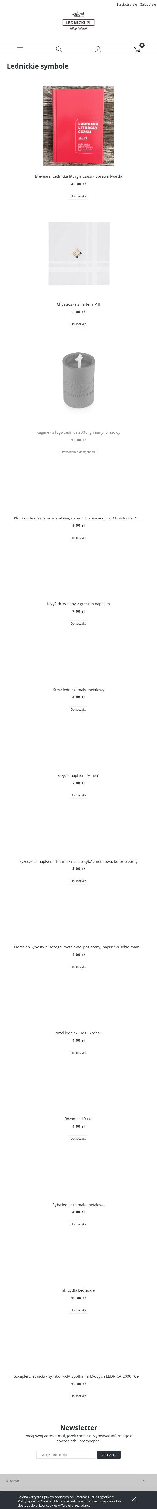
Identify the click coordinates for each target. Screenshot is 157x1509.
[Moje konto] (98, 52)
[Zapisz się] (108, 1457)
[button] (19, 51)
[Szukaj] (58, 51)
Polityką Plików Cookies (35, 1501)
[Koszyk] (137, 51)
